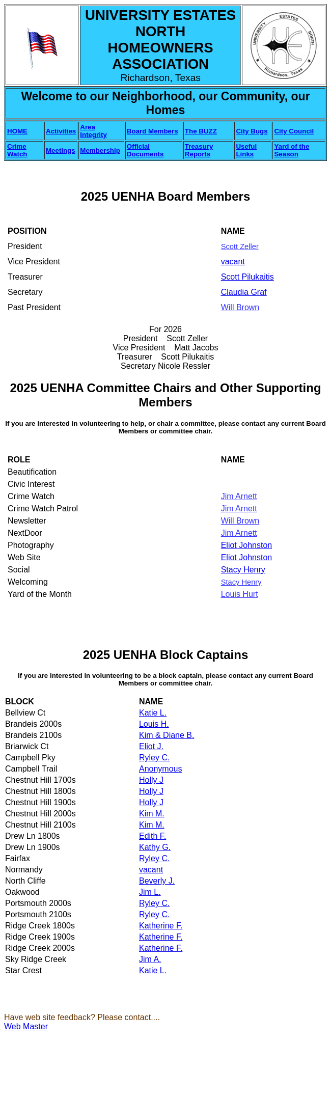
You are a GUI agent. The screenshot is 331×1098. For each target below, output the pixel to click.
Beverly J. (157, 880)
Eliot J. (151, 746)
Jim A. (150, 959)
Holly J (151, 780)
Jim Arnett (239, 496)
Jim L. (150, 892)
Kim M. (151, 813)
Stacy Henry (243, 569)
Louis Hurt (239, 594)
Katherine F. (160, 925)
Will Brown (240, 307)
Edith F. (152, 836)
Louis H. (154, 724)
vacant (151, 869)
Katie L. (153, 712)
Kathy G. (155, 847)
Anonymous (160, 768)
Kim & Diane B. (166, 735)
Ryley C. (154, 757)
